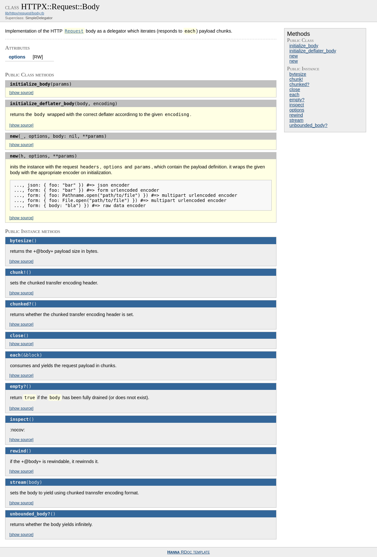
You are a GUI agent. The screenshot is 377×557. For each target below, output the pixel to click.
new (294, 55)
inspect (297, 104)
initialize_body (304, 45)
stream (297, 120)
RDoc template (188, 552)
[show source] (21, 92)
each (294, 94)
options (297, 109)
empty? (297, 99)
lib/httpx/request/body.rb (24, 13)
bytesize (298, 74)
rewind (296, 115)
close (295, 89)
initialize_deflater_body (313, 50)
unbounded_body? (309, 125)
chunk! (296, 79)
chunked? (299, 84)
